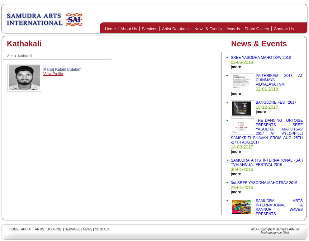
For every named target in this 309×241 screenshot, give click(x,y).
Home (110, 28)
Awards (233, 28)
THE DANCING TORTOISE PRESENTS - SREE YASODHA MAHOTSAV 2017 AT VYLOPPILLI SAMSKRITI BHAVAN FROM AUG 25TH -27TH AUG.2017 (267, 131)
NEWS (87, 229)
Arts (10, 56)
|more (236, 67)
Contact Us (284, 28)
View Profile (53, 74)
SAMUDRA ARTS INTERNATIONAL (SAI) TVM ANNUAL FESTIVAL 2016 (267, 162)
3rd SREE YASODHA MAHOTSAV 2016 (264, 183)
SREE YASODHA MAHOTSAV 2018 (261, 57)
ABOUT (26, 229)
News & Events (208, 28)
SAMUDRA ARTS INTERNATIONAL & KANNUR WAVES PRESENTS (279, 207)
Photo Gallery (257, 28)
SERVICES (72, 229)
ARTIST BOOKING (48, 229)
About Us (129, 28)
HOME (14, 229)
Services (149, 28)
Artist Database (176, 28)
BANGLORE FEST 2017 (276, 102)
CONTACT (102, 229)
